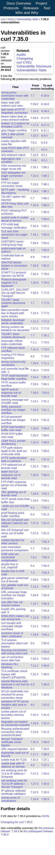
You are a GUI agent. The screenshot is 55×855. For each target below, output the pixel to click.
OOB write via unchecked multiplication (9, 557)
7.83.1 (45, 225)
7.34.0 (34, 243)
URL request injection (14, 749)
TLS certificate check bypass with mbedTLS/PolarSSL (14, 674)
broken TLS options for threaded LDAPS (15, 125)
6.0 (32, 459)
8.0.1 (44, 149)
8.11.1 (45, 130)
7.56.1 (45, 466)
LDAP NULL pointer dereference (13, 442)
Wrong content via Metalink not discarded (15, 328)
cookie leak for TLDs (14, 759)
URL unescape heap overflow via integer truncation (14, 595)
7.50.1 (45, 634)
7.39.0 (45, 742)
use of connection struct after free (12, 659)
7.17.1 (34, 754)
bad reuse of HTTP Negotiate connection (14, 111)
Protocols (11, 8)
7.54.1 (45, 493)
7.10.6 (34, 111)
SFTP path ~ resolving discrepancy (15, 191)
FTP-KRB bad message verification (14, 226)
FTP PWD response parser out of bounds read (14, 485)
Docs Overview (18, 3)
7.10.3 (34, 792)
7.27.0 (34, 321)
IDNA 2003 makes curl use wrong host (15, 617)
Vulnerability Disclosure (33, 66)
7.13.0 (34, 184)
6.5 (32, 507)
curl (3, 19)
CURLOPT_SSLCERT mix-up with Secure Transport (15, 293)
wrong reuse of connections (10, 799)
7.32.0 (34, 135)
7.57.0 (45, 459)
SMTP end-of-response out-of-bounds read (11, 392)
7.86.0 (45, 205)
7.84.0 (45, 219)
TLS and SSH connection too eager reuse (14, 234)
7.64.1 (45, 384)
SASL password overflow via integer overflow (13, 410)
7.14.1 (34, 401)
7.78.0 (45, 274)
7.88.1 (45, 167)
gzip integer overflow (14, 130)
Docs (11, 19)
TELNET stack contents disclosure (13, 335)
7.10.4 (34, 313)
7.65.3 (45, 377)
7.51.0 (45, 514)
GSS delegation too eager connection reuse (13, 176)
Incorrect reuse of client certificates (12, 635)
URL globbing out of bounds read (13, 494)
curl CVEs (24, 62)
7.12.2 (34, 586)
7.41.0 (45, 714)
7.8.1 (34, 557)
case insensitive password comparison (15, 549)
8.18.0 (45, 95)
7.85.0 (45, 212)
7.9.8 (34, 160)
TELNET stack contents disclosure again (13, 303)
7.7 (32, 95)
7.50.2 (45, 626)
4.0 (32, 356)
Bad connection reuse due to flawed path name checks (14, 313)
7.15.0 (34, 500)
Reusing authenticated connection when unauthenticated (15, 732)
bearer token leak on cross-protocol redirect (15, 118)
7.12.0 (34, 154)
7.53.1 (45, 507)
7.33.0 (34, 104)
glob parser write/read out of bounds (14, 580)
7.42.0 (45, 704)
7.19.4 (34, 377)
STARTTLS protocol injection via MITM (13, 274)
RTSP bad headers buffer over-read (13, 428)
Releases (31, 8)
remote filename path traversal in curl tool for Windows (15, 684)
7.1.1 (34, 342)
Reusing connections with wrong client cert (14, 652)
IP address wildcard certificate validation (13, 792)
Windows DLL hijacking (9, 666)
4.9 (32, 219)
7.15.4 (34, 419)
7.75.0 (45, 342)
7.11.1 (34, 626)
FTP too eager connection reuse (12, 184)
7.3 (32, 572)
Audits (21, 54)
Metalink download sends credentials (12, 321)
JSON (45, 816)
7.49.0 (45, 665)
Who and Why (26, 13)
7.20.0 (34, 274)
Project (41, 3)
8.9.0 (44, 135)
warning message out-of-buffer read (15, 401)
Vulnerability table (27, 19)
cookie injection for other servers (12, 542)
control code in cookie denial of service (14, 219)
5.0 (32, 643)
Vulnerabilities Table (31, 70)
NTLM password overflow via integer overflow (13, 420)
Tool (46, 8)
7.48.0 (45, 674)
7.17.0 (34, 124)
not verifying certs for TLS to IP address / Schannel (14, 773)
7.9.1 (34, 142)
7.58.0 (45, 435)
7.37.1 (45, 759)
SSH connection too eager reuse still (13, 167)
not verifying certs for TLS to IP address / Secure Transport (14, 783)
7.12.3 (34, 450)
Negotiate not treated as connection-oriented (15, 723)
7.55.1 (45, 485)
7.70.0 (45, 370)
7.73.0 (45, 349)
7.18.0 (34, 191)
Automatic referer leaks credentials (12, 342)
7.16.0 (34, 205)
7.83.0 (45, 234)
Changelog (24, 58)
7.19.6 (34, 634)
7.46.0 (45, 684)
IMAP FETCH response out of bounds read (11, 475)
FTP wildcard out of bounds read (13, 466)
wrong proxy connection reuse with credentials (14, 95)
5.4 (32, 514)
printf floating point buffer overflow (12, 514)
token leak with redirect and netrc (12, 104)
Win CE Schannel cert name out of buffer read (15, 533)
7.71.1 (45, 363)
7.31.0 (34, 714)
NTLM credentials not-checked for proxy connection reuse (15, 694)
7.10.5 (34, 130)
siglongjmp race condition (11, 160)
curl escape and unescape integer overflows (12, 626)
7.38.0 (45, 754)
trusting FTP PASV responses (12, 356)
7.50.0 (45, 643)
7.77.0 (45, 292)
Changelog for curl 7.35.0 (16, 822)
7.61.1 (45, 401)
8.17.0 (45, 118)
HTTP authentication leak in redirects (14, 459)
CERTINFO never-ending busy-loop (12, 243)
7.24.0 (34, 595)
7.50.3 (45, 541)
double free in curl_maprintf (9, 566)
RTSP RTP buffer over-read (12, 435)
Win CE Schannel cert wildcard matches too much (15, 523)
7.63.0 (45, 392)
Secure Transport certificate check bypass (12, 742)
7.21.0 (34, 349)
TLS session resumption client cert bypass (14, 643)
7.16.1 (34, 167)
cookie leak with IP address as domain (13, 765)
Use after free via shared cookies (12, 604)
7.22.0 (34, 175)
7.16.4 (34, 225)
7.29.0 (34, 363)
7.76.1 (45, 335)
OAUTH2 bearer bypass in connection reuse (14, 265)
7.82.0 (45, 250)
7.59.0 (45, 428)
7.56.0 (45, 474)
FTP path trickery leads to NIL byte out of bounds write (14, 451)
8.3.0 (44, 142)
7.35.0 (45, 773)
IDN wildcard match (13, 154)
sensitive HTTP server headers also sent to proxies (15, 704)
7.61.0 (45, 419)
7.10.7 (34, 603)
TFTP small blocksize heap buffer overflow (14, 377)
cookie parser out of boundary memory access (13, 715)
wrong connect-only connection (13, 363)
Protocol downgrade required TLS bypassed (13, 282)
